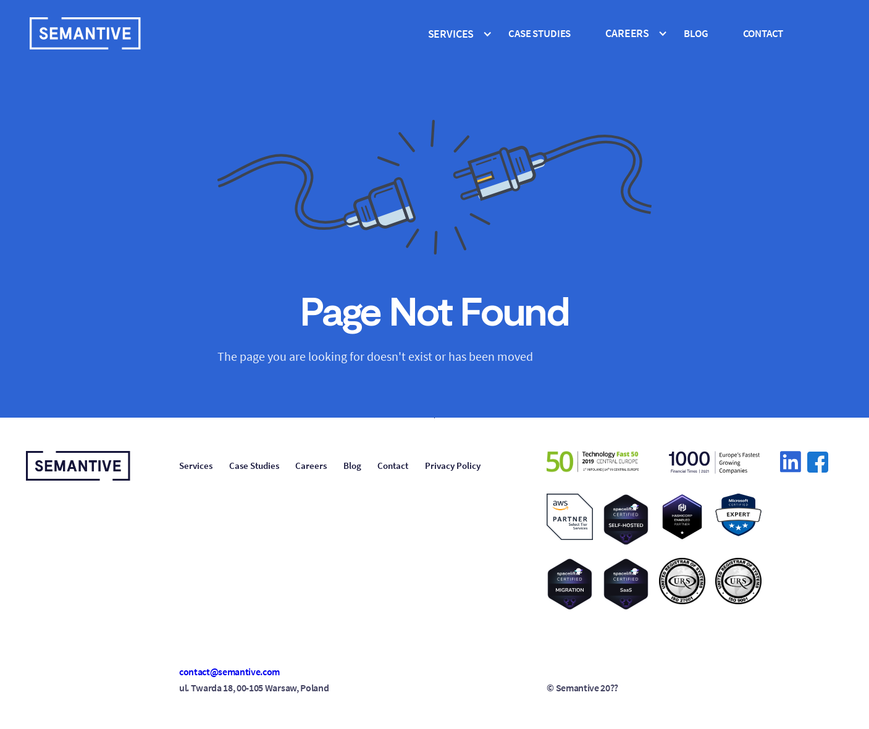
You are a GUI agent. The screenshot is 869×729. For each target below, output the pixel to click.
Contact (763, 33)
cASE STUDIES (539, 33)
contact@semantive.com (229, 672)
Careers (311, 465)
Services (195, 465)
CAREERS (627, 33)
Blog (696, 33)
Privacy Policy (453, 465)
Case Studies (254, 465)
